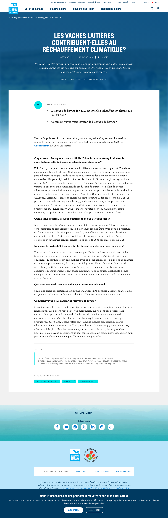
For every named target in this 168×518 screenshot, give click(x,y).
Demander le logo (94, 2)
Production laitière (47, 381)
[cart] (151, 9)
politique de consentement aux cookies (127, 500)
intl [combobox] (156, 2)
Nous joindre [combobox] (108, 2)
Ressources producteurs (77, 2)
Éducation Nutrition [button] (83, 9)
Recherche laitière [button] (111, 9)
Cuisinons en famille (100, 471)
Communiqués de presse (126, 2)
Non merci (94, 510)
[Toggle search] (158, 9)
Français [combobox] (144, 2)
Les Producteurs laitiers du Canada (13, 8)
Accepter (73, 510)
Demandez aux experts (58, 2)
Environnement (88, 381)
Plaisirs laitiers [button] (58, 9)
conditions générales (94, 503)
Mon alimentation (123, 471)
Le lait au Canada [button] (34, 9)
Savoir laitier (80, 471)
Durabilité (69, 381)
